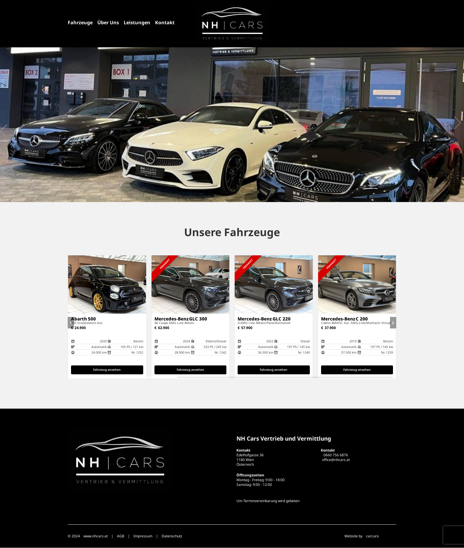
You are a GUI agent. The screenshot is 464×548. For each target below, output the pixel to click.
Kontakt (165, 22)
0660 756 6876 (335, 455)
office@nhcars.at (336, 459)
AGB (120, 536)
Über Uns (108, 22)
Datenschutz (172, 536)
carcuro (372, 536)
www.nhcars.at (95, 536)
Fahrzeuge (80, 22)
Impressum (142, 536)
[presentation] (3, 131)
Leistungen (137, 22)
